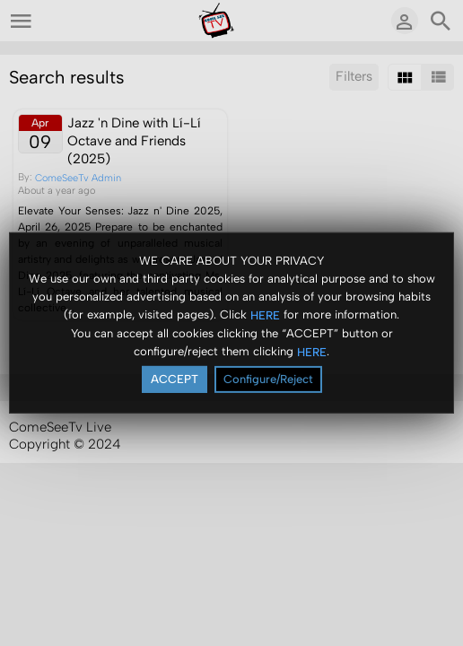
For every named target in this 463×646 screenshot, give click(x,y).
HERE (265, 315)
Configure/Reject (268, 379)
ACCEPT (174, 379)
